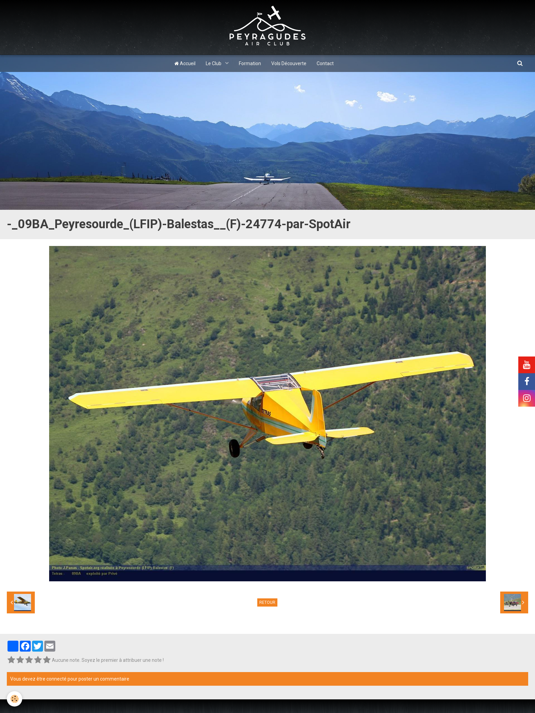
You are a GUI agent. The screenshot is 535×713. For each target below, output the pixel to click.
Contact (325, 63)
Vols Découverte (288, 63)
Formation (250, 63)
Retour (267, 602)
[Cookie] (14, 699)
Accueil (185, 63)
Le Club (214, 63)
